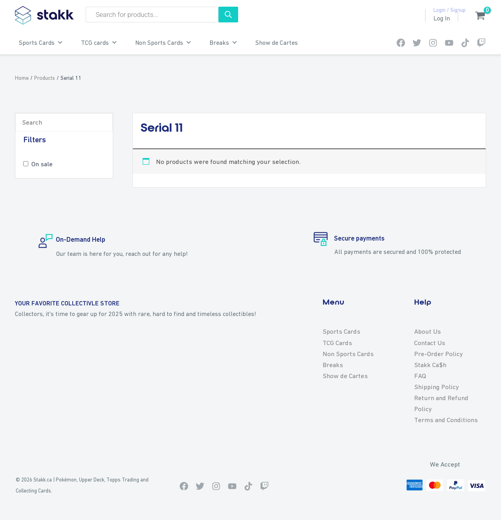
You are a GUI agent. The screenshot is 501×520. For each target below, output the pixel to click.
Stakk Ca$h (430, 365)
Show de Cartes (276, 42)
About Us (427, 331)
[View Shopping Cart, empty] (476, 16)
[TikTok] (465, 43)
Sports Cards (41, 42)
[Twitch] (481, 43)
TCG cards (99, 42)
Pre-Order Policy (438, 354)
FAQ (420, 376)
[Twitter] (417, 43)
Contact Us (429, 343)
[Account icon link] (441, 18)
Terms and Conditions (446, 420)
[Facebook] (401, 43)
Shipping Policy (436, 387)
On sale (42, 164)
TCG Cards (337, 343)
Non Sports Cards (163, 42)
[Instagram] (433, 43)
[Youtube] (449, 43)
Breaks (223, 42)
